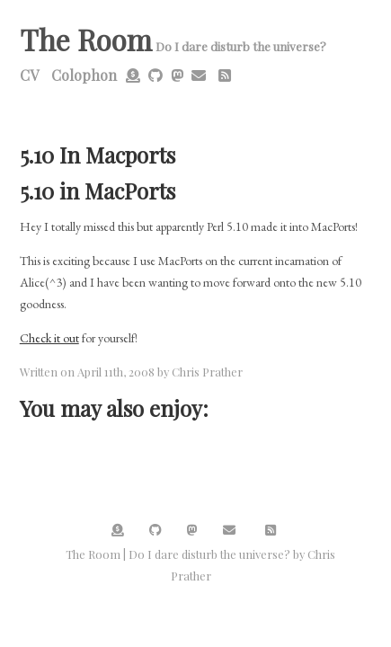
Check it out (49, 338)
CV (29, 75)
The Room (86, 39)
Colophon (84, 75)
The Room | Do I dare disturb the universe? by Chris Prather (200, 564)
